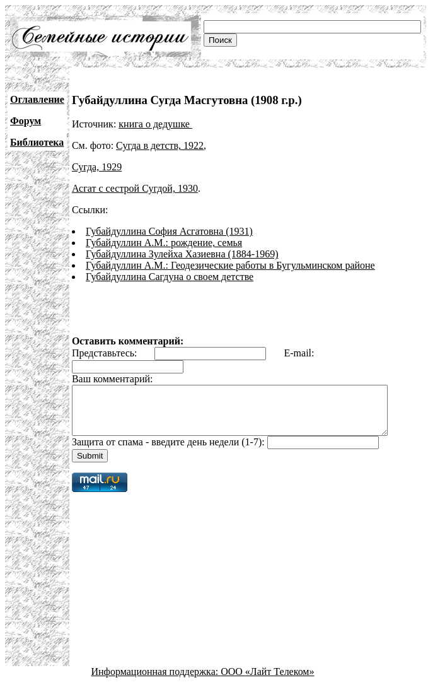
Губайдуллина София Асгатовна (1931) (169, 231)
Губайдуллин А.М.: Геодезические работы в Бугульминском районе (230, 265)
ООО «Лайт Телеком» (267, 681)
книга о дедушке (155, 124)
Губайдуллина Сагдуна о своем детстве (169, 276)
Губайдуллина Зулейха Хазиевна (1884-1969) (182, 254)
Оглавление (37, 99)
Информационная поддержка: (156, 681)
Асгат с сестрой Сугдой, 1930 (135, 188)
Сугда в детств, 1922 (160, 145)
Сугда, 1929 (97, 166)
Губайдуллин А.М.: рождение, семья (164, 242)
